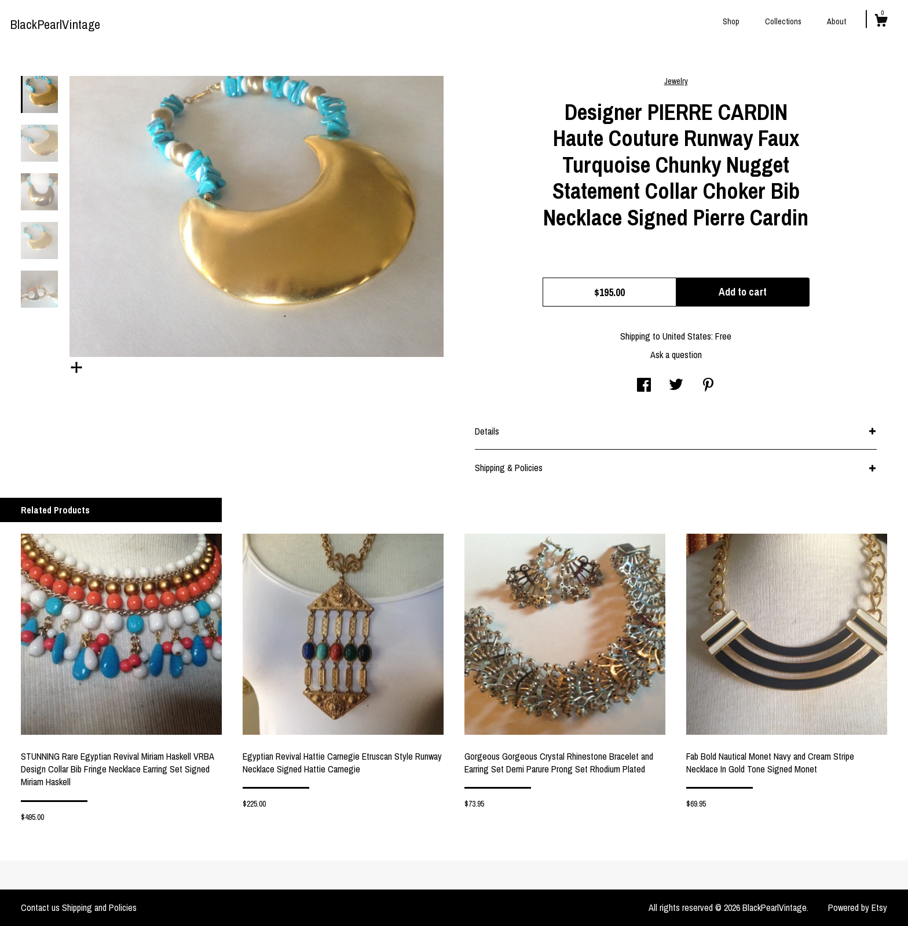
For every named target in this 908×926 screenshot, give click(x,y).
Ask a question (676, 354)
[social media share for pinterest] (708, 386)
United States (686, 336)
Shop (731, 21)
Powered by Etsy (857, 907)
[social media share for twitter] (676, 386)
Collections (783, 21)
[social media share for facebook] (644, 386)
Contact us (40, 907)
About (836, 21)
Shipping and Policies (99, 907)
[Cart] (880, 22)
